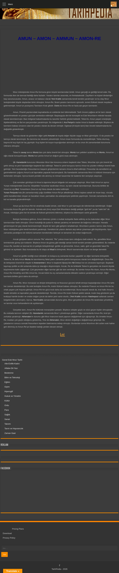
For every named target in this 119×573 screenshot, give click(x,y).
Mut (17, 189)
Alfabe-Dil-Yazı (11, 368)
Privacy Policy (9, 538)
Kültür (7, 401)
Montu (35, 152)
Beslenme (8, 373)
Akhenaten (26, 316)
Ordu (6, 405)
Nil (73, 263)
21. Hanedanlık (36, 313)
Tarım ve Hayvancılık (13, 428)
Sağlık (7, 414)
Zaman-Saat (10, 433)
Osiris (56, 106)
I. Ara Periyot (68, 122)
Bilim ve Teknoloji (12, 377)
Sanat (7, 419)
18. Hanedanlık (19, 162)
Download (7, 533)
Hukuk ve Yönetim (12, 396)
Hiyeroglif (8, 391)
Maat (52, 249)
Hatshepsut (93, 296)
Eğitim (7, 382)
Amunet (51, 136)
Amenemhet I (40, 263)
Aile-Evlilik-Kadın (12, 363)
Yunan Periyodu (11, 192)
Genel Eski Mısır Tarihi (12, 360)
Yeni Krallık (56, 99)
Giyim (7, 387)
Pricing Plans (18, 529)
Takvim (7, 424)
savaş (23, 152)
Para (6, 410)
